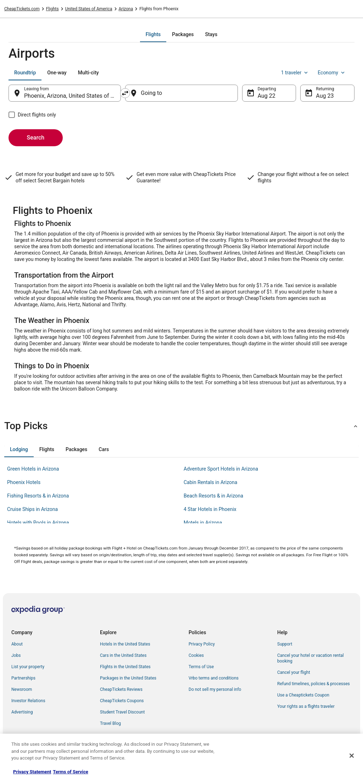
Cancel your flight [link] (293, 672)
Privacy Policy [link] (202, 644)
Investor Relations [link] (28, 700)
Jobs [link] (16, 655)
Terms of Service (70, 771)
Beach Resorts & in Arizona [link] (213, 496)
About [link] (17, 644)
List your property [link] (27, 666)
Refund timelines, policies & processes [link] (313, 683)
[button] (181, 426)
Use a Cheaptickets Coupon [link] (303, 695)
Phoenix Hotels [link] (23, 482)
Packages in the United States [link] (128, 678)
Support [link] (284, 644)
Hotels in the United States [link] (125, 644)
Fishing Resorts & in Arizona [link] (38, 496)
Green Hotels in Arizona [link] (33, 469)
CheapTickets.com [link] (22, 8)
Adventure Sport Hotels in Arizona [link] (221, 469)
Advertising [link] (22, 712)
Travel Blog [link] (110, 723)
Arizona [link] (126, 8)
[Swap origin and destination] (125, 93)
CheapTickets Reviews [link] (121, 689)
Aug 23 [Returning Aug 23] (325, 95)
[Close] (351, 755)
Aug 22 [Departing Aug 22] (266, 95)
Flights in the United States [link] (125, 666)
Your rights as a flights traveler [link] (306, 706)
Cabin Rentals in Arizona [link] (210, 482)
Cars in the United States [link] (123, 655)
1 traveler (295, 72)
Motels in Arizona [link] (203, 522)
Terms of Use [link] (201, 666)
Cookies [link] (196, 655)
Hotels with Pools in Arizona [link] (38, 522)
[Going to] (181, 93)
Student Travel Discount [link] (122, 712)
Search (36, 137)
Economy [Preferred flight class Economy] (332, 72)
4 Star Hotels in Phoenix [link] (210, 509)
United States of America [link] (88, 8)
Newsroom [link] (21, 689)
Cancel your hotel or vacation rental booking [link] (310, 658)
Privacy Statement (32, 771)
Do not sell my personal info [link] (215, 689)
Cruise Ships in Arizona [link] (32, 509)
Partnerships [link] (23, 678)
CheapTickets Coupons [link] (122, 700)
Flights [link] (52, 8)
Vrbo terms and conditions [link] (214, 678)
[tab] (153, 34)
